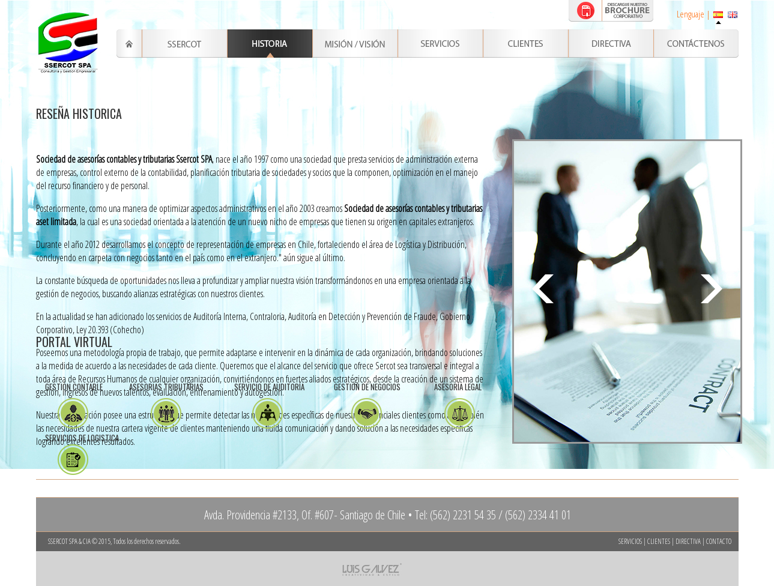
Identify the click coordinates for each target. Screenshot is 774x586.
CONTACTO (718, 541)
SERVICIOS (630, 541)
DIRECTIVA (688, 541)
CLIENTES (658, 541)
